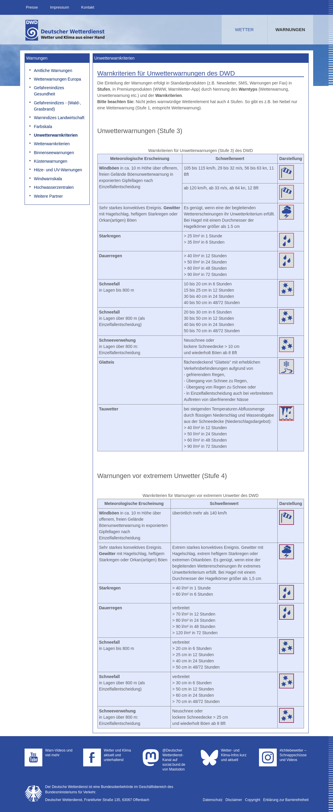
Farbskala (43, 126)
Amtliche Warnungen (53, 70)
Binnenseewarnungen (54, 152)
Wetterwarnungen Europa (57, 79)
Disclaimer (234, 800)
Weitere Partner (48, 196)
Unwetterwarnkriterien (56, 135)
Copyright (252, 800)
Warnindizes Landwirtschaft (59, 117)
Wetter (244, 29)
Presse (32, 7)
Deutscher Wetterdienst (65, 30)
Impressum (59, 7)
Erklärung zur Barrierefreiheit (285, 800)
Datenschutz (213, 800)
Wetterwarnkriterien (52, 143)
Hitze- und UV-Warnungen (58, 169)
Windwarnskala (48, 178)
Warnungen (290, 29)
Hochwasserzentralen (54, 187)
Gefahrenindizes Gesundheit (49, 90)
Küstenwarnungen (50, 161)
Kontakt (87, 7)
